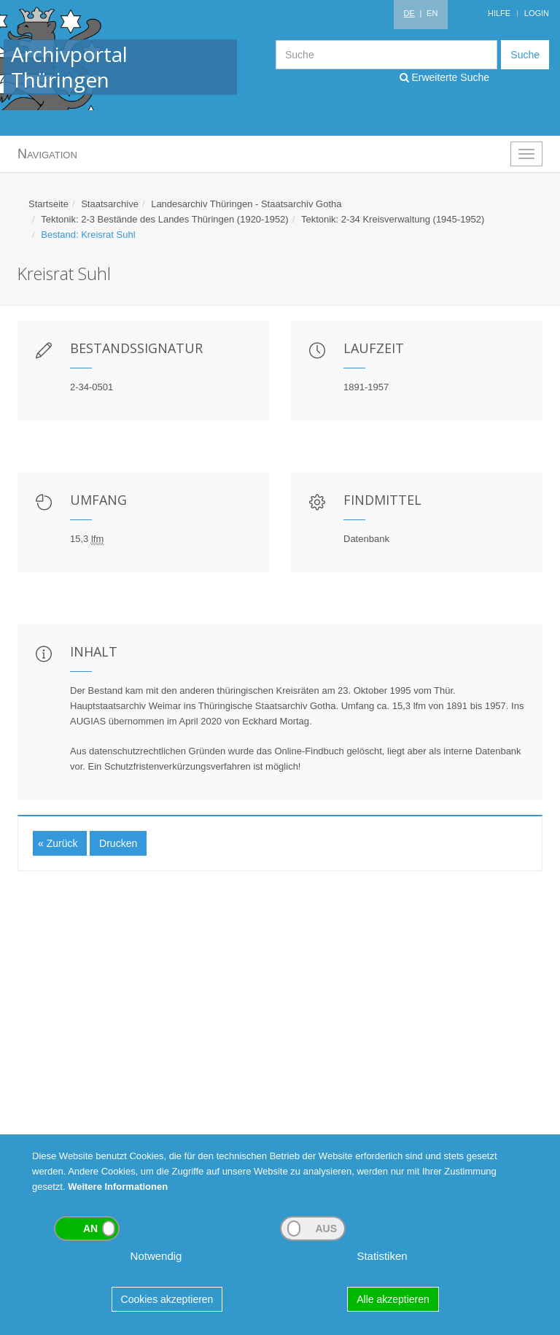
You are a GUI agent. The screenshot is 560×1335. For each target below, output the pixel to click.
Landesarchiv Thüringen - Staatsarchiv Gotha (246, 203)
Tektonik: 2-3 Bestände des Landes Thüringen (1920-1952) (164, 219)
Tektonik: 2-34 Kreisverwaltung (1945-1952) (392, 219)
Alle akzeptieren (393, 1299)
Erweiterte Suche (445, 77)
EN (432, 13)
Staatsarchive (110, 203)
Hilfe (499, 13)
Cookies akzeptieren (167, 1299)
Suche (525, 55)
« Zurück (57, 843)
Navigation (47, 154)
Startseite (48, 203)
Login (536, 13)
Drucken (118, 843)
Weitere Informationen (118, 1186)
